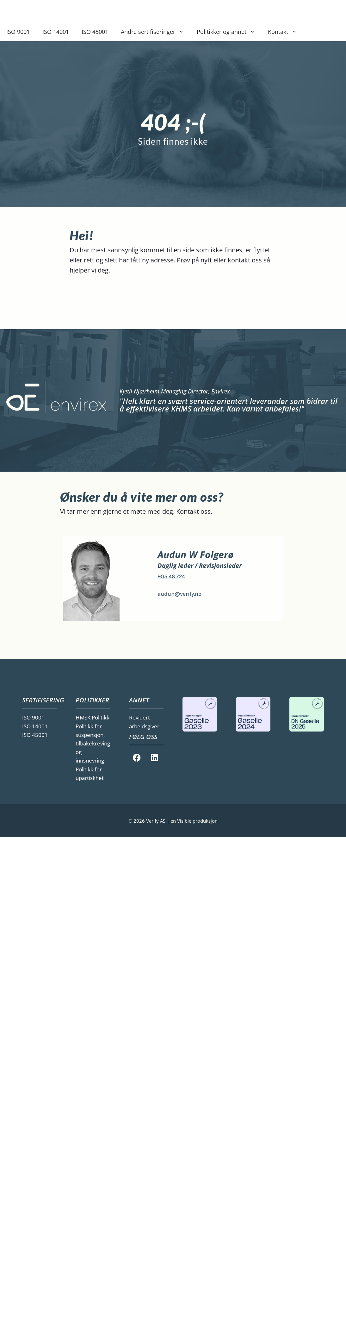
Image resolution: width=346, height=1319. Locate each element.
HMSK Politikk (92, 717)
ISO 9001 (18, 31)
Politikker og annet (229, 31)
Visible (184, 821)
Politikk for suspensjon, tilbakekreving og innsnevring (93, 743)
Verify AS (156, 821)
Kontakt (285, 31)
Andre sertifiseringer (155, 31)
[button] (182, 31)
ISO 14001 (55, 31)
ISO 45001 (95, 31)
